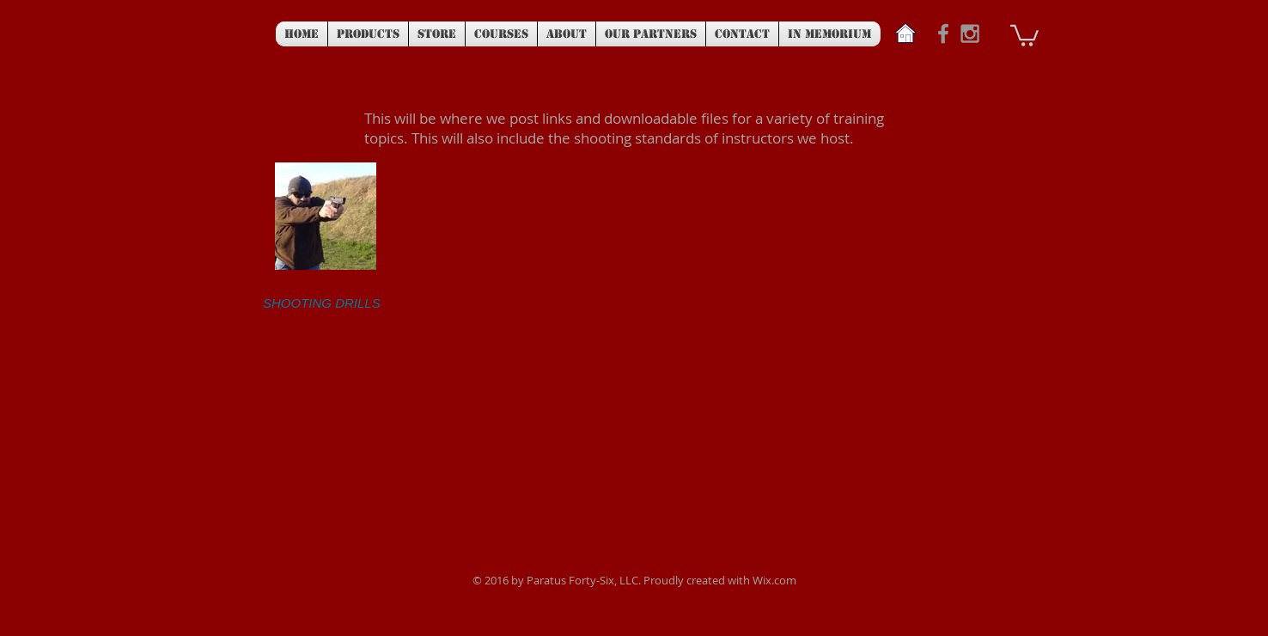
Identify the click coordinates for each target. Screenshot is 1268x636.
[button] (1024, 34)
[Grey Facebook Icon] (943, 33)
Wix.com (774, 580)
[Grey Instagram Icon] (970, 33)
